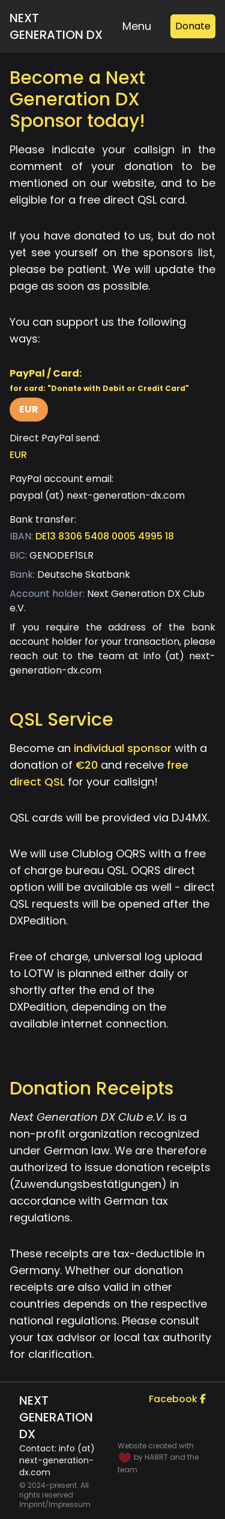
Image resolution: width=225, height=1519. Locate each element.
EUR (28, 409)
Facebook (177, 1399)
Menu (136, 26)
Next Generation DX (56, 26)
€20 (87, 764)
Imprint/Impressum (55, 1504)
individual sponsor (123, 748)
